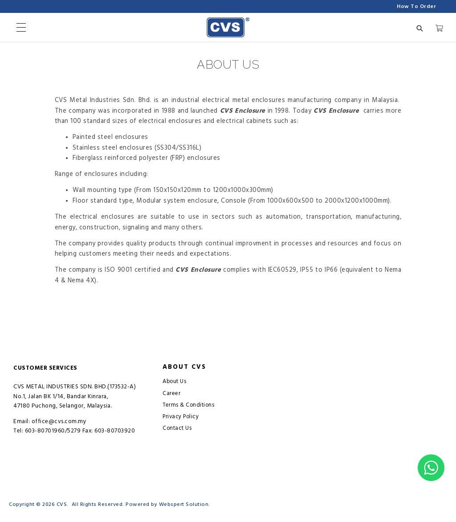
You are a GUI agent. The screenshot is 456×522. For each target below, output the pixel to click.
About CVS (184, 367)
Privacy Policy (181, 416)
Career (171, 393)
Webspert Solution (184, 504)
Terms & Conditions (188, 405)
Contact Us (177, 428)
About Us (174, 381)
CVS (62, 504)
